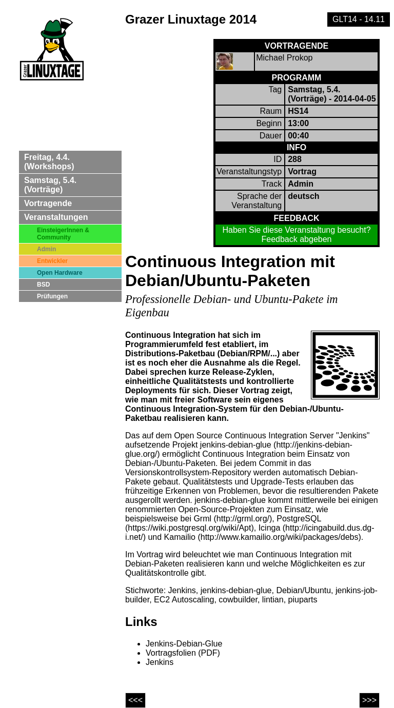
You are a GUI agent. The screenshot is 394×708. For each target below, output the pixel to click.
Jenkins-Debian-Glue (184, 643)
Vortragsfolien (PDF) (183, 653)
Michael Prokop (284, 57)
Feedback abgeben (297, 239)
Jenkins (159, 662)
